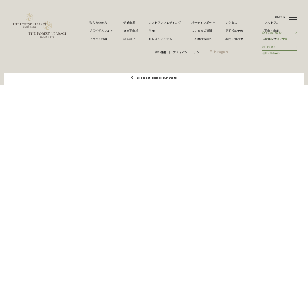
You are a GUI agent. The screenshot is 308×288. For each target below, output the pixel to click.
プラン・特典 (98, 39)
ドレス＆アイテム (160, 39)
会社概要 (160, 52)
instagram (221, 52)
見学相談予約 (234, 30)
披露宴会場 (130, 30)
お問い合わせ (234, 39)
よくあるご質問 (201, 30)
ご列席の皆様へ (201, 39)
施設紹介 (129, 39)
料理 (152, 30)
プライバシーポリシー (187, 52)
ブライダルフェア (101, 30)
